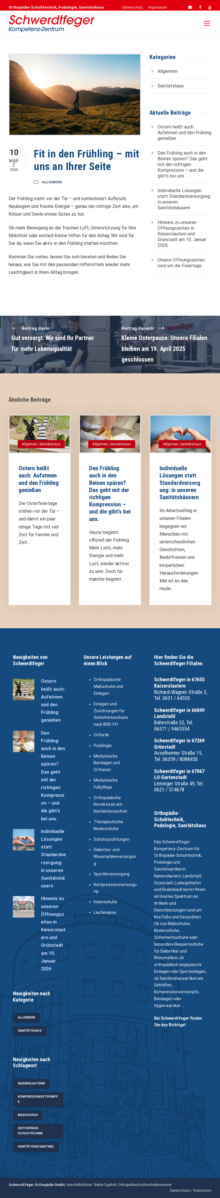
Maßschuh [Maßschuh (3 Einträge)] (28, 1115)
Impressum (157, 7)
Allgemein (52, 182)
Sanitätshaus (171, 86)
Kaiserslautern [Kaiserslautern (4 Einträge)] (31, 1083)
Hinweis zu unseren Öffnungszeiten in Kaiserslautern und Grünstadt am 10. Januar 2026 (182, 234)
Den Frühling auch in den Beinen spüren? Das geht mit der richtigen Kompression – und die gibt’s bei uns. (183, 164)
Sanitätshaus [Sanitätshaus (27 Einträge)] (30, 1031)
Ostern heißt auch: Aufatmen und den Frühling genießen (184, 132)
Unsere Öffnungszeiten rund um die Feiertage (181, 262)
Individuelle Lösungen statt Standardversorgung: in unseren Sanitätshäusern (180, 483)
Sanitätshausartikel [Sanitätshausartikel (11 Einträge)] (36, 1146)
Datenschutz (132, 7)
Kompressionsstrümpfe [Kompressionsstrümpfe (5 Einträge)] (38, 1099)
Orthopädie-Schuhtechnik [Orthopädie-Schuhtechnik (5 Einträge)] (30, 1130)
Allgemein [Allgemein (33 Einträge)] (26, 1017)
